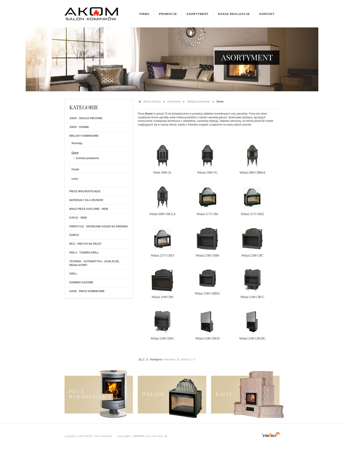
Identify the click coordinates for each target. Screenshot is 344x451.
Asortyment (197, 14)
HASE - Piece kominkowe (87, 291)
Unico (75, 178)
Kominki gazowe (81, 282)
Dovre (75, 152)
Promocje (168, 14)
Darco (74, 235)
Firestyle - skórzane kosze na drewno (98, 226)
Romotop (77, 143)
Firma (144, 14)
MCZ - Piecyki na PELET (85, 243)
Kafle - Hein (78, 217)
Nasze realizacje (234, 14)
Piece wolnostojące (84, 191)
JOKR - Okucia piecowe (85, 118)
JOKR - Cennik (79, 127)
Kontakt (267, 14)
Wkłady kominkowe (84, 135)
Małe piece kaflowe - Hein (88, 208)
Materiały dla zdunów (86, 200)
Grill (73, 273)
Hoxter (75, 169)
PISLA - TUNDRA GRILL (84, 252)
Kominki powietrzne (87, 158)
